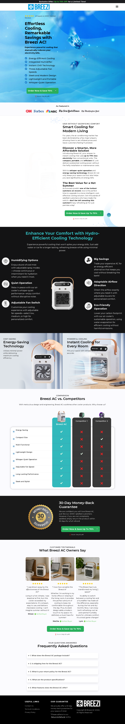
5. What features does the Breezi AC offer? (48, 688)
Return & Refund (58, 717)
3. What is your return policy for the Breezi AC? (50, 672)
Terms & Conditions (32, 709)
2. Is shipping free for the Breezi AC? (46, 664)
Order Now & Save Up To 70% (84, 213)
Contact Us (29, 706)
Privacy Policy (30, 712)
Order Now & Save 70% (42, 90)
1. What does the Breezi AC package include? (50, 656)
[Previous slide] (27, 589)
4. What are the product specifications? (47, 680)
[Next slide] (97, 589)
